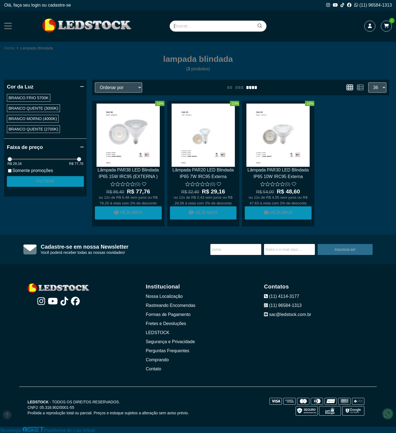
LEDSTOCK (157, 332)
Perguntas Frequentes (167, 350)
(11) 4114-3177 (281, 296)
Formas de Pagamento (168, 314)
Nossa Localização (164, 296)
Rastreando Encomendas (171, 305)
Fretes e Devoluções (166, 323)
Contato (153, 369)
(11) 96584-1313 (373, 5)
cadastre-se (59, 5)
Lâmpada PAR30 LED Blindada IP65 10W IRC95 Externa (278, 173)
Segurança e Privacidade (170, 341)
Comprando (157, 359)
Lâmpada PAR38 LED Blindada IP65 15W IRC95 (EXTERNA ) (128, 173)
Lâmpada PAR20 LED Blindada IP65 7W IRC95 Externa (203, 173)
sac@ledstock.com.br (287, 314)
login (36, 5)
